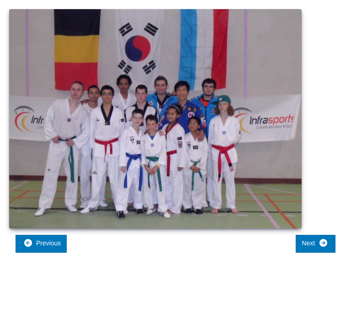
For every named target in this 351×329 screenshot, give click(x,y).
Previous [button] (42, 243)
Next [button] (315, 243)
